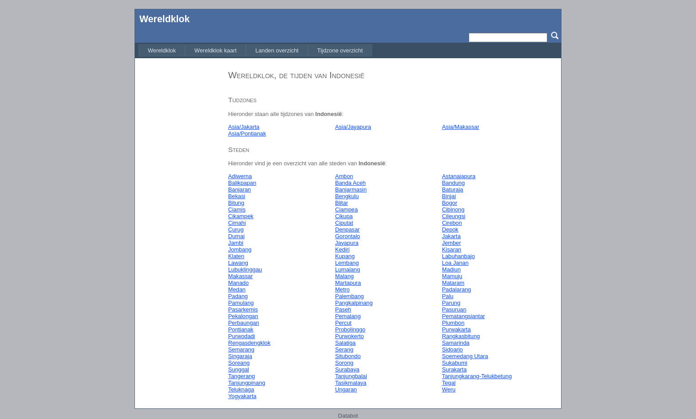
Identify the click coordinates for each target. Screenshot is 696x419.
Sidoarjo (452, 349)
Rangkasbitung (461, 336)
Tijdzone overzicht (340, 50)
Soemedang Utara (465, 356)
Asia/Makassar (460, 127)
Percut (343, 322)
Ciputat (344, 222)
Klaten (236, 256)
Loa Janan (455, 262)
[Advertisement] (179, 197)
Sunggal (238, 369)
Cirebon (452, 222)
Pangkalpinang (354, 302)
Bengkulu (347, 196)
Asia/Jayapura (353, 127)
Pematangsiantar (463, 316)
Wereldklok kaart (215, 50)
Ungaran (346, 389)
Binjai (449, 196)
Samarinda (456, 342)
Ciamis (236, 209)
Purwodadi (241, 336)
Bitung (236, 203)
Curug (236, 229)
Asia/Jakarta (243, 127)
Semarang (241, 349)
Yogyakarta (242, 396)
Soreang (238, 362)
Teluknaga (241, 389)
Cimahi (237, 222)
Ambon (344, 176)
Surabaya (347, 369)
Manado (238, 282)
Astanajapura (458, 176)
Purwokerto (349, 336)
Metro (342, 289)
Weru (448, 389)
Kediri (342, 249)
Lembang (347, 262)
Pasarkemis (243, 309)
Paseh (343, 309)
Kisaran (451, 249)
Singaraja (240, 356)
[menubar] (255, 50)
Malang (344, 276)
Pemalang (348, 316)
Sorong (344, 362)
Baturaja (452, 189)
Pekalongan (243, 316)
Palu (448, 296)
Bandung (453, 183)
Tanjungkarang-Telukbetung (477, 376)
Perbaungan (243, 322)
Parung (451, 302)
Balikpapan (242, 183)
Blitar (341, 203)
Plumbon (453, 322)
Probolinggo (350, 329)
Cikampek (240, 216)
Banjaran (239, 189)
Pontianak (240, 329)
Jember (451, 242)
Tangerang (241, 376)
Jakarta (451, 236)
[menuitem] (161, 50)
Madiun (451, 269)
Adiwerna (240, 176)
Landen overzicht (276, 50)
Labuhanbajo (458, 256)
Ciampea (346, 209)
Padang (238, 296)
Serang (344, 349)
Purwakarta (456, 329)
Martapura (348, 282)
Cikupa (344, 216)
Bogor (449, 203)
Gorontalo (347, 236)
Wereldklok (164, 19)
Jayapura (347, 242)
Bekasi (236, 196)
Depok (450, 229)
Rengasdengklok (249, 342)
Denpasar (347, 229)
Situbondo (348, 356)
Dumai (236, 236)
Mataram (453, 282)
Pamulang (241, 302)
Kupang (345, 256)
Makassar (240, 276)
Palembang (349, 296)
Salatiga (345, 342)
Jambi (235, 242)
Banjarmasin (351, 189)
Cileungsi (454, 216)
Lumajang (347, 269)
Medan (236, 289)
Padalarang (456, 289)
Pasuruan (454, 309)
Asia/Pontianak (247, 133)
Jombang (240, 249)
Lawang (238, 262)
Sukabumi (454, 362)
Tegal (449, 382)
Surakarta (454, 369)
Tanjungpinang (246, 382)
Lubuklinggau (245, 269)
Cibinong (453, 209)
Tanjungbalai (351, 376)
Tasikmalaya (350, 382)
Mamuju (452, 276)
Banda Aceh (350, 183)
